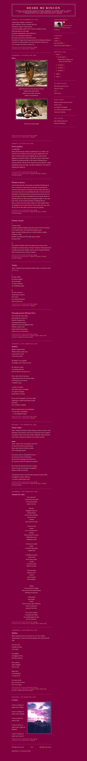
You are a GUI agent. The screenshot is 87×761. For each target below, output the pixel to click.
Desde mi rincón (43, 7)
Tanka (14, 265)
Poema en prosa (18, 182)
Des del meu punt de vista (61, 86)
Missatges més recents (18, 747)
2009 (57, 54)
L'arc (55, 91)
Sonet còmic (17, 428)
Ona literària (57, 93)
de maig (60, 65)
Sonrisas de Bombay (59, 112)
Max (13, 58)
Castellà (56, 38)
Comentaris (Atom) (25, 751)
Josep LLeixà (57, 105)
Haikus (15, 633)
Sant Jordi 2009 (41, 335)
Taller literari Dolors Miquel (22, 337)
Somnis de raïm (18, 494)
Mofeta (15, 347)
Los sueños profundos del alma (62, 109)
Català (32, 48)
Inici (32, 747)
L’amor (15, 700)
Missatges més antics (45, 747)
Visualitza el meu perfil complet (63, 27)
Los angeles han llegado (60, 107)
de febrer (60, 68)
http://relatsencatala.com (61, 121)
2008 (57, 74)
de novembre (61, 57)
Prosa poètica (17, 146)
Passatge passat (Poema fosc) (23, 313)
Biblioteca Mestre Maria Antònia (63, 102)
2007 (57, 76)
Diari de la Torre (58, 88)
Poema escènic (18, 220)
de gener (60, 70)
